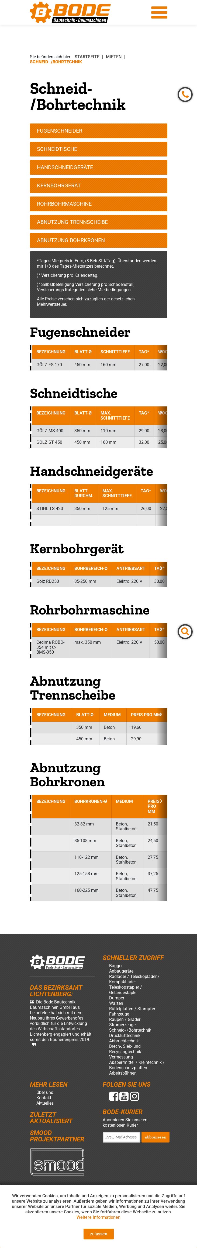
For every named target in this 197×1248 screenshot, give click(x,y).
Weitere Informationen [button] (98, 1217)
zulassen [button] (98, 1233)
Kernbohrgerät (59, 185)
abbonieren (155, 1137)
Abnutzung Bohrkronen (71, 240)
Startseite (87, 56)
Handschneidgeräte (65, 167)
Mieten (114, 56)
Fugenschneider (59, 131)
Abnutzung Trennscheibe (72, 222)
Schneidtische (57, 149)
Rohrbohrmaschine (64, 204)
